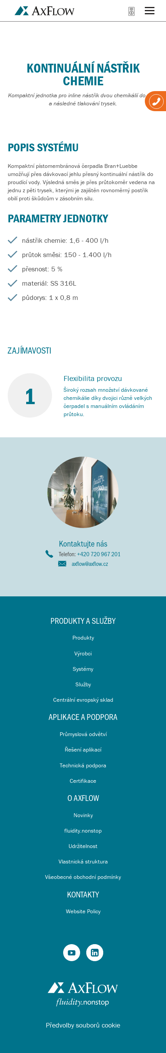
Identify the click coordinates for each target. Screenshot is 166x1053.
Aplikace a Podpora (83, 716)
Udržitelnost (83, 846)
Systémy (83, 668)
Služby (83, 684)
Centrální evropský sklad (83, 699)
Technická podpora (83, 765)
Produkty (83, 637)
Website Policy (83, 911)
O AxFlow (83, 797)
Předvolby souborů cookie (83, 1025)
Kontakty (83, 894)
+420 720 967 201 (99, 554)
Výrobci (83, 653)
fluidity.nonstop (83, 830)
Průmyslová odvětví (83, 734)
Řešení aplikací (83, 749)
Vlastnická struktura (83, 861)
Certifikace (83, 780)
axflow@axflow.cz (90, 563)
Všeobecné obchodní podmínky (83, 876)
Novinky (83, 815)
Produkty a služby (83, 620)
